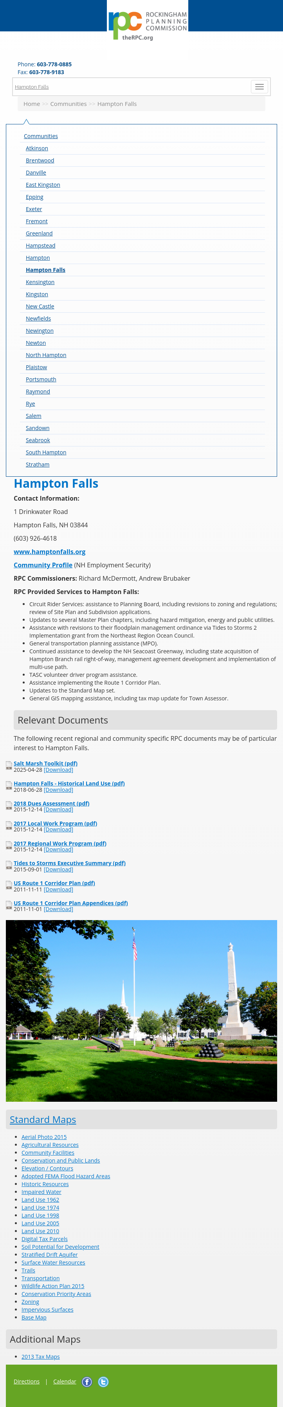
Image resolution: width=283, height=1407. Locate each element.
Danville (36, 172)
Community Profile (43, 565)
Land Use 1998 (40, 1215)
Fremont (37, 221)
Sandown (37, 428)
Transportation (40, 1278)
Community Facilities (48, 1152)
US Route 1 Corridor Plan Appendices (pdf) (71, 903)
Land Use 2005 (40, 1223)
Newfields (38, 318)
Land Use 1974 (40, 1207)
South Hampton (46, 452)
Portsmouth (41, 379)
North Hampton (46, 355)
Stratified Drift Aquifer (50, 1254)
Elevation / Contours (47, 1168)
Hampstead (41, 245)
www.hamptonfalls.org (49, 551)
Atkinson (37, 148)
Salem (33, 415)
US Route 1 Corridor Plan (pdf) (54, 883)
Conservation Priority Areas (56, 1294)
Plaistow (36, 367)
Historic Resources (45, 1184)
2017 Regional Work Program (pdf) (60, 843)
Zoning (30, 1301)
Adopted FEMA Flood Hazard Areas (66, 1176)
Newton (36, 342)
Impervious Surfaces (48, 1309)
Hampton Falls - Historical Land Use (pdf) (69, 783)
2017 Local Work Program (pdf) (55, 823)
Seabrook (38, 440)
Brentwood (40, 160)
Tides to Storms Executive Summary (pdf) (70, 863)
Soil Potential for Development (60, 1246)
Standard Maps (43, 1119)
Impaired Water (41, 1192)
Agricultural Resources (50, 1144)
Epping (34, 196)
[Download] (58, 769)
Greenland (39, 233)
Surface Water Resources (53, 1262)
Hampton (38, 257)
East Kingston (43, 184)
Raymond (38, 391)
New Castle (40, 306)
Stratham (37, 464)
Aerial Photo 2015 (44, 1137)
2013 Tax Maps (41, 1356)
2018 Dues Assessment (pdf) (51, 803)
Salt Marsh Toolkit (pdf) (46, 763)
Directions (27, 1381)
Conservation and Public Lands (61, 1160)
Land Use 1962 (40, 1199)
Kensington (40, 282)
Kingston (37, 294)
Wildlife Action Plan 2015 (53, 1286)
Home (31, 104)
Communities (68, 104)
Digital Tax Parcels (45, 1239)
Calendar (64, 1381)
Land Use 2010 (40, 1231)
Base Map (34, 1317)
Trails (28, 1270)
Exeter (34, 209)
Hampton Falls (32, 86)
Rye (30, 403)
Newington (40, 330)
